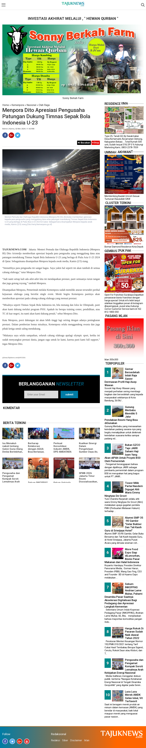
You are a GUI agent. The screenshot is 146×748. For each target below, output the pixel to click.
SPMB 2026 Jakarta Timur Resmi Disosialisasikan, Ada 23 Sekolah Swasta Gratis (88, 480)
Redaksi (55, 740)
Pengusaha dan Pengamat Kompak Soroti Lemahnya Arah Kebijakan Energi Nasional (11, 480)
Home (5, 105)
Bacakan (84, 142)
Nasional (31, 105)
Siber (65, 740)
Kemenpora (17, 105)
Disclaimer (76, 740)
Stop (95, 142)
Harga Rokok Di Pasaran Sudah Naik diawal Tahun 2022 (134, 633)
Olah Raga (44, 105)
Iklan (86, 740)
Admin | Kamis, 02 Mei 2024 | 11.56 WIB (18, 129)
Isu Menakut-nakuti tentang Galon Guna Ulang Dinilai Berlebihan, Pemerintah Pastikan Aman (12, 450)
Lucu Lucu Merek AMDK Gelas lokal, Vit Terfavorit (134, 696)
